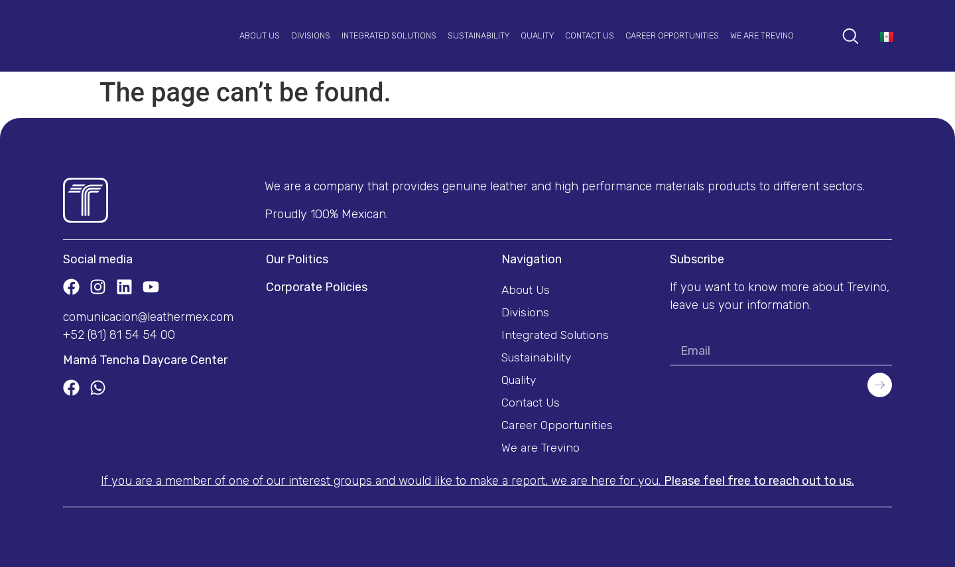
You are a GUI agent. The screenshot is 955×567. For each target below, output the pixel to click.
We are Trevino (762, 35)
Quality (537, 35)
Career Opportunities (672, 35)
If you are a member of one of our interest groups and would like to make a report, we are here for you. (477, 480)
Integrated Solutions (389, 35)
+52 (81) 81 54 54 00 (119, 335)
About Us (259, 35)
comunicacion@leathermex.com (148, 317)
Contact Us (589, 35)
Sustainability (478, 35)
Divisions (310, 35)
